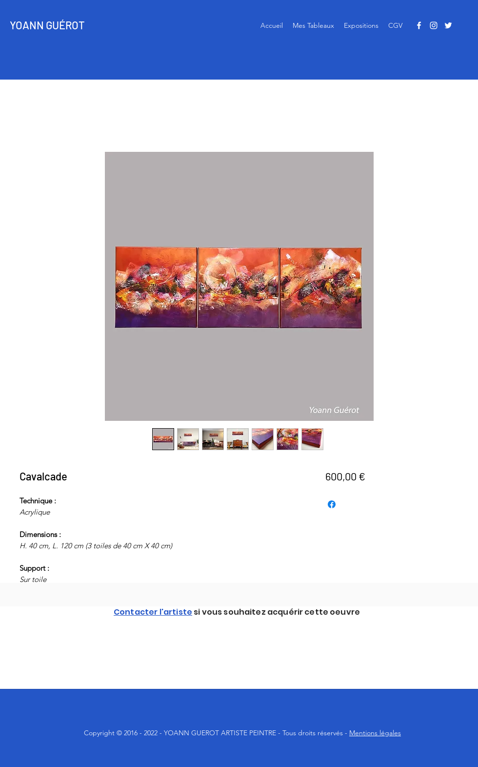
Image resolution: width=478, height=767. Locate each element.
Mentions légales (375, 732)
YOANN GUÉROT (47, 25)
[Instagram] (433, 25)
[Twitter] (448, 25)
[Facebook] (419, 25)
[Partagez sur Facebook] (332, 504)
